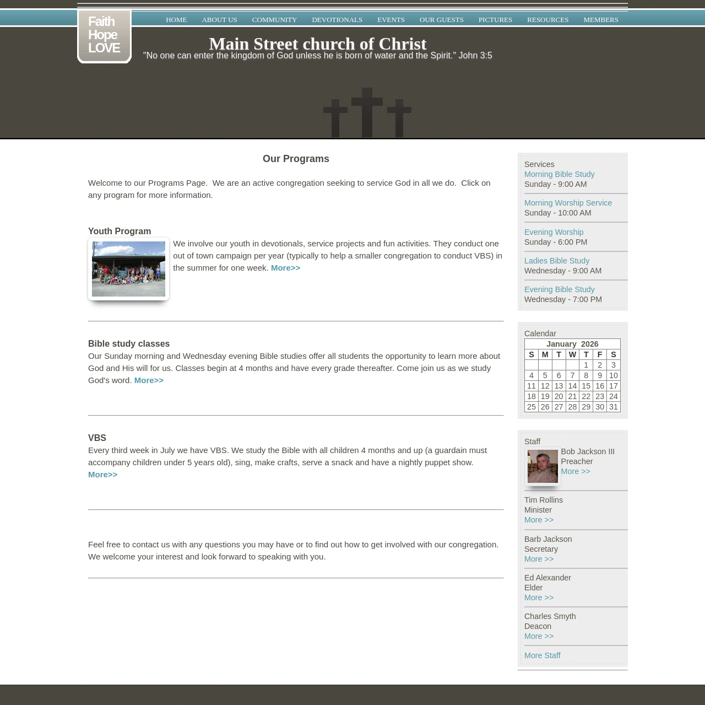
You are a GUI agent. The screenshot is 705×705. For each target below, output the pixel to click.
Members (601, 19)
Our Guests (442, 19)
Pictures (495, 19)
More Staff (542, 655)
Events (391, 19)
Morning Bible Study (559, 174)
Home (176, 19)
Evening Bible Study (559, 289)
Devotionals (337, 19)
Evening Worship (554, 232)
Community (274, 19)
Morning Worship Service (568, 202)
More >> (575, 471)
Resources (547, 19)
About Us (219, 19)
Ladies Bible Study (556, 260)
